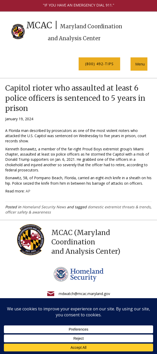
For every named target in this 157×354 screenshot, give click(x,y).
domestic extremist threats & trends (119, 206)
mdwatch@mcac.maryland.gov (84, 293)
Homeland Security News (44, 206)
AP (28, 191)
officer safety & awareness (28, 212)
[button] (99, 63)
